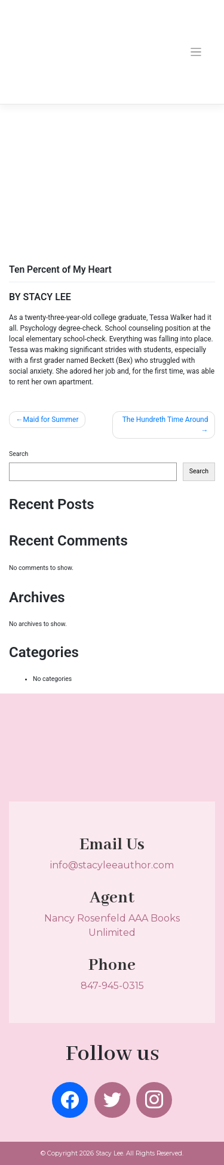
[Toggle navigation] (196, 52)
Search (18, 454)
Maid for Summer (51, 419)
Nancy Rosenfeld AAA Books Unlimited (112, 915)
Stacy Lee (109, 1153)
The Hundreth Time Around (165, 419)
